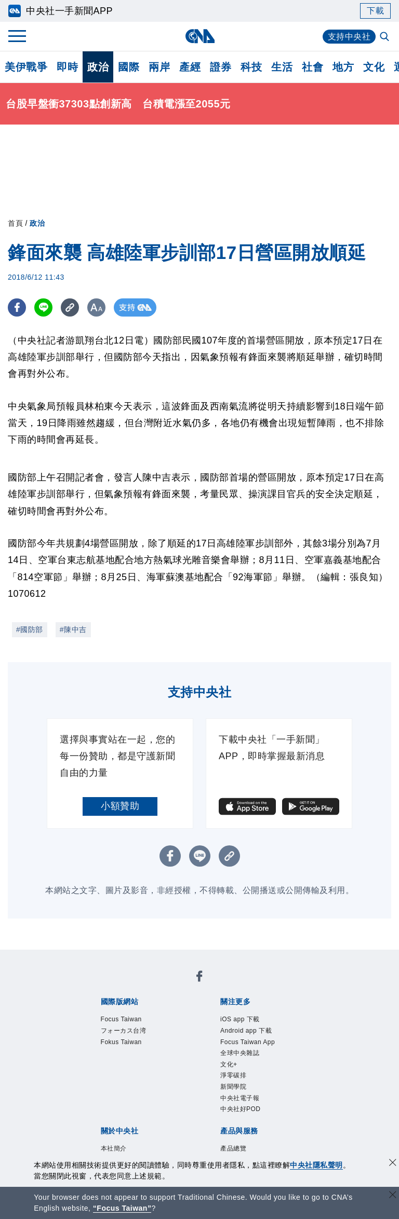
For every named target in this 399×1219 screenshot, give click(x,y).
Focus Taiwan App (247, 1042)
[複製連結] (70, 307)
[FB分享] (17, 307)
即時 (67, 67)
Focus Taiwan (121, 1019)
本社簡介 (114, 1148)
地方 (343, 67)
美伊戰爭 (26, 67)
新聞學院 (233, 1086)
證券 (220, 67)
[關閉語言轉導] (392, 1195)
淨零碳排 (233, 1075)
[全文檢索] (385, 37)
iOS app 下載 (240, 1019)
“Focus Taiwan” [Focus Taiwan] (122, 1208)
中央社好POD (240, 1109)
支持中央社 (349, 36)
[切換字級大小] (96, 307)
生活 (281, 67)
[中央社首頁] (199, 36)
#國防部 (29, 629)
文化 (373, 67)
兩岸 (159, 67)
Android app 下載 (246, 1030)
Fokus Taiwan (121, 1042)
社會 (312, 67)
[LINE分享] (43, 307)
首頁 (15, 223)
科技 (251, 67)
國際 (128, 67)
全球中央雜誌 (239, 1053)
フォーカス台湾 (124, 1030)
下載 (375, 10)
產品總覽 (233, 1148)
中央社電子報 (239, 1098)
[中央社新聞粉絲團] (199, 977)
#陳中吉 (73, 629)
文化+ (228, 1064)
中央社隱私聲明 (316, 1165)
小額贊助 (120, 806)
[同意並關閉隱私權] (392, 1163)
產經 (190, 67)
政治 (98, 67)
